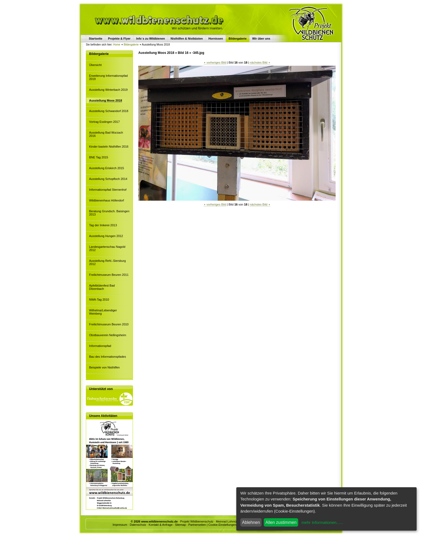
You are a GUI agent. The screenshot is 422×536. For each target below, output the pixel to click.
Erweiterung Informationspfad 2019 (108, 77)
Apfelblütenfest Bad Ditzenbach (102, 287)
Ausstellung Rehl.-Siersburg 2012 (107, 262)
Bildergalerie (131, 44)
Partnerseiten (197, 524)
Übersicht (95, 65)
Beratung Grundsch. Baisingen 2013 (109, 213)
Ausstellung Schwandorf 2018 (108, 111)
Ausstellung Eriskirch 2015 (106, 168)
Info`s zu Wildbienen (150, 38)
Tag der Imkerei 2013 (103, 225)
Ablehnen (251, 522)
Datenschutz (138, 524)
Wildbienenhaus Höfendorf (106, 200)
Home (116, 44)
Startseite (95, 38)
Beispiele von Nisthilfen (104, 367)
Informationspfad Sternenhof (107, 189)
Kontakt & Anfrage (161, 524)
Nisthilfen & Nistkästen (187, 38)
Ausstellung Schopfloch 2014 (108, 178)
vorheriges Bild (215, 62)
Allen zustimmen (281, 522)
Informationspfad (100, 345)
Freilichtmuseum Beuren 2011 (109, 274)
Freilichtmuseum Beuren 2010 (109, 324)
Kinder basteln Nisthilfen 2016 (108, 146)
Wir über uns (261, 38)
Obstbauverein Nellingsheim (107, 335)
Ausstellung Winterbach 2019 (108, 89)
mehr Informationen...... (322, 522)
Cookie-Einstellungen (222, 524)
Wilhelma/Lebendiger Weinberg (103, 312)
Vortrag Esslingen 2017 (104, 121)
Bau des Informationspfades (107, 356)
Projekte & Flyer (119, 38)
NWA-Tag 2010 (99, 299)
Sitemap (180, 524)
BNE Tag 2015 (98, 157)
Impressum (119, 524)
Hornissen (216, 38)
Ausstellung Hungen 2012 (106, 236)
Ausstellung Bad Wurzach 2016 (106, 134)
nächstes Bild (260, 62)
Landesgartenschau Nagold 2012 (107, 248)
